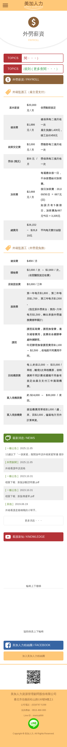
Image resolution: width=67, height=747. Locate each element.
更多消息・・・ (33, 520)
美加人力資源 (33, 5)
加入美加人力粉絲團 (33, 656)
